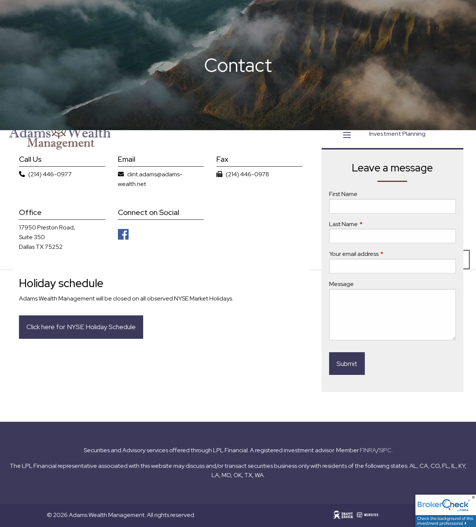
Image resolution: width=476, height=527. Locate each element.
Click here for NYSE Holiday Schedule (81, 327)
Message (341, 284)
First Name (343, 194)
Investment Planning (397, 134)
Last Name (370, 224)
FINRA (368, 450)
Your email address (381, 254)
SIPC (385, 450)
